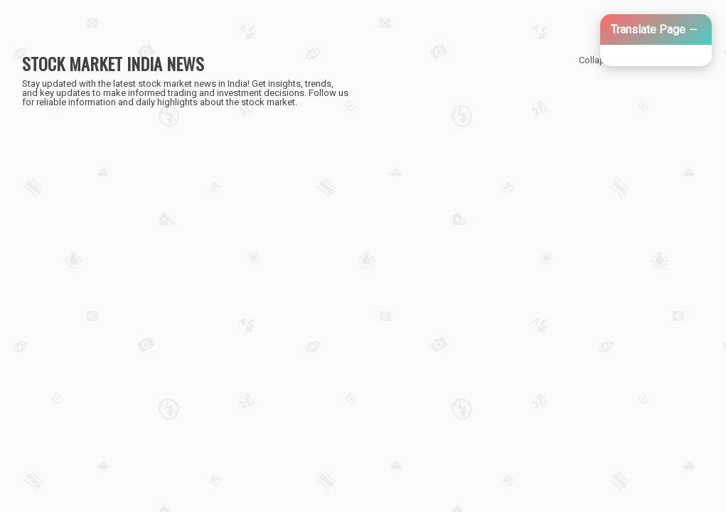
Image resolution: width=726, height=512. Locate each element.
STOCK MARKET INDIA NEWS (113, 63)
